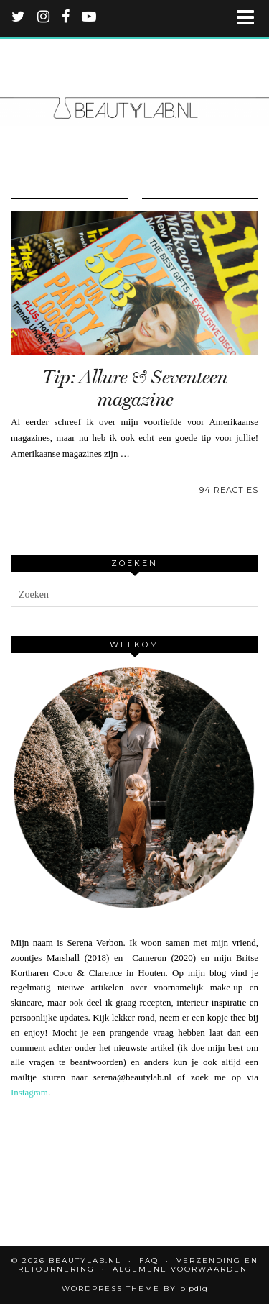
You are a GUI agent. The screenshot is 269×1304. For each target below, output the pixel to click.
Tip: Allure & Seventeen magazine (134, 388)
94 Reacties (228, 490)
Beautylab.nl (85, 1260)
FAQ (149, 1260)
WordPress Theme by (135, 1288)
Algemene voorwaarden (180, 1269)
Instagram (29, 1092)
